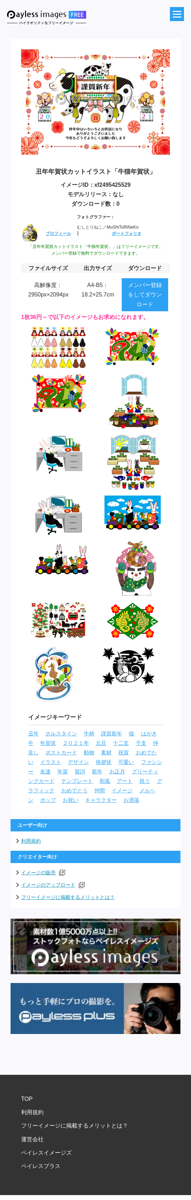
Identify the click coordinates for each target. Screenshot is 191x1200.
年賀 (62, 771)
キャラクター (101, 800)
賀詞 (80, 771)
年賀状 (48, 743)
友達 (45, 771)
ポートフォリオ (126, 233)
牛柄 (89, 733)
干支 (141, 743)
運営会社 (32, 1139)
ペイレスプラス (41, 1166)
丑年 (33, 733)
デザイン (78, 762)
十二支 (121, 743)
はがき (149, 733)
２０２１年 (76, 743)
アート (125, 781)
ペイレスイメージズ (46, 1153)
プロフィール (58, 233)
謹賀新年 (111, 733)
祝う (144, 781)
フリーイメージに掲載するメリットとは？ (68, 897)
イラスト (50, 762)
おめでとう (74, 790)
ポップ (48, 800)
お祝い (70, 800)
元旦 (101, 743)
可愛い (126, 762)
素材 (106, 752)
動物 (89, 752)
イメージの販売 (43, 873)
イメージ (122, 790)
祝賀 (123, 752)
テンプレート (77, 781)
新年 (97, 771)
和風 (105, 781)
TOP (27, 1099)
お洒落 (131, 800)
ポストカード (61, 752)
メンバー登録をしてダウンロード (145, 294)
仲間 (99, 790)
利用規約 (31, 841)
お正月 (117, 771)
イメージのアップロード (53, 885)
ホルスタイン (61, 733)
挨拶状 (104, 762)
